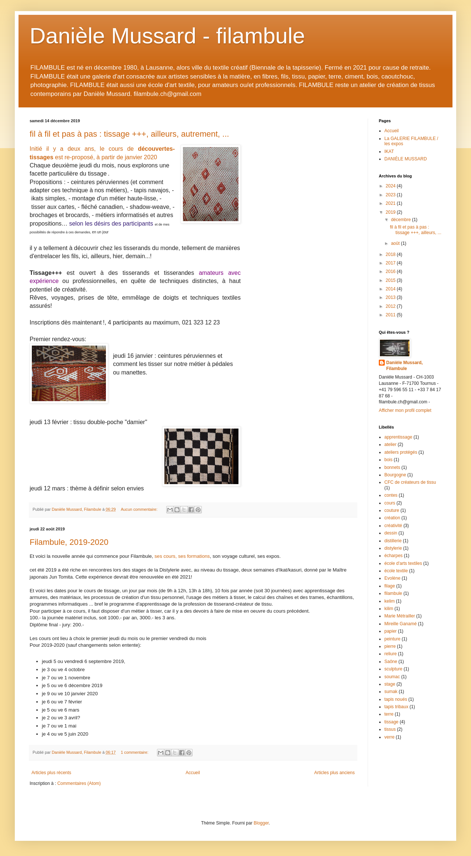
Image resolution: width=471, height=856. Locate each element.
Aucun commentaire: (139, 509)
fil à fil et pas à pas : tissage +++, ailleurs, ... (415, 229)
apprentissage (398, 437)
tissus (390, 729)
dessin (390, 533)
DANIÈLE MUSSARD (405, 158)
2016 (391, 271)
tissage (391, 722)
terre (389, 714)
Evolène (392, 578)
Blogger (261, 823)
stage (389, 684)
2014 (391, 289)
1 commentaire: (135, 752)
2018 (391, 254)
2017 (391, 263)
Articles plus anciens (334, 772)
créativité (393, 525)
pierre (390, 646)
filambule (393, 593)
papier (390, 631)
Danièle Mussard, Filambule (404, 366)
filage (389, 586)
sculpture (393, 669)
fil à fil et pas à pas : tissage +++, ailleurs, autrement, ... (129, 134)
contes (390, 495)
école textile (396, 570)
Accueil (193, 772)
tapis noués (395, 699)
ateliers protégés (400, 452)
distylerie (393, 548)
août (396, 243)
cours (389, 503)
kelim (389, 601)
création (392, 517)
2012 (391, 306)
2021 (391, 203)
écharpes (393, 555)
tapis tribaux (396, 706)
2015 (391, 280)
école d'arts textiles (403, 563)
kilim (388, 608)
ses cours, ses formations (182, 556)
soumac (392, 676)
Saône (390, 661)
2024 (391, 186)
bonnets (392, 467)
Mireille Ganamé (400, 623)
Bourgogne (395, 474)
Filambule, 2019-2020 (69, 542)
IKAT (389, 151)
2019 (391, 212)
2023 (391, 194)
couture (391, 510)
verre (389, 737)
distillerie (393, 540)
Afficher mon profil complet (405, 410)
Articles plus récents (51, 772)
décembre (401, 219)
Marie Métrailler (399, 616)
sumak (390, 691)
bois (388, 459)
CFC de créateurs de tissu (410, 482)
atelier (390, 444)
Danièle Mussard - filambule (167, 35)
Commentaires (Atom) (79, 783)
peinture (392, 639)
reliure (390, 653)
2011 (391, 314)
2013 (391, 297)
